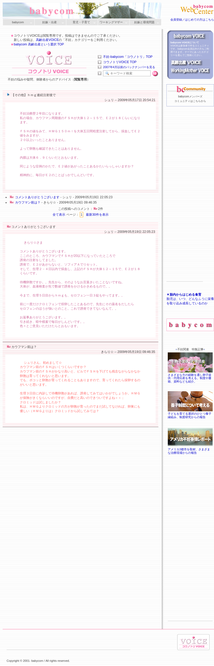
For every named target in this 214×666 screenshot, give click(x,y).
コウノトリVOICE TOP (120, 62)
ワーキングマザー (112, 23)
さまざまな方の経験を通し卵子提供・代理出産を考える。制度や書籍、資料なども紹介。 (190, 376)
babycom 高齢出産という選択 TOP (39, 44)
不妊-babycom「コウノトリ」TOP (127, 57)
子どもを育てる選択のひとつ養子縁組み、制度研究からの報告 (190, 414)
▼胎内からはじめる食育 (183, 294)
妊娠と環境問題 (144, 23)
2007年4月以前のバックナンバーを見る (129, 67)
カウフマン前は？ (27, 202)
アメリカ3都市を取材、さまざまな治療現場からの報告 (190, 449)
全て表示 (59, 214)
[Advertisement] (184, 202)
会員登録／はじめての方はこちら (192, 19)
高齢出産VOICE (47, 40)
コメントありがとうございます (37, 197)
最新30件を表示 (97, 214)
